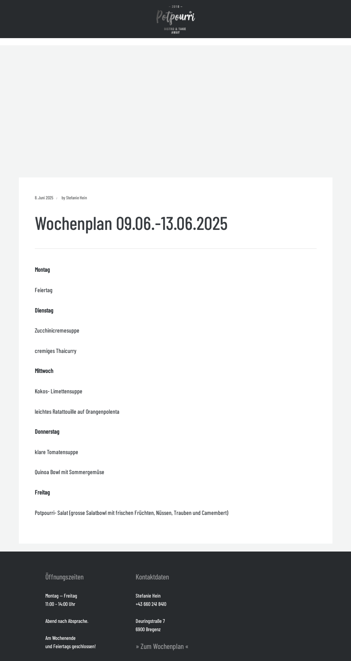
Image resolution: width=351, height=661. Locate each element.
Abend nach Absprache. (66, 621)
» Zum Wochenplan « (162, 645)
